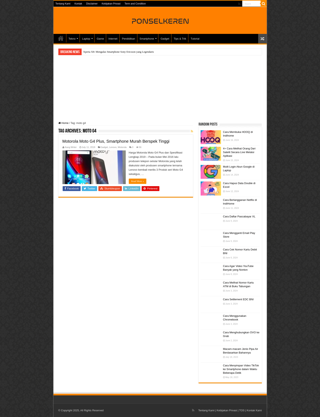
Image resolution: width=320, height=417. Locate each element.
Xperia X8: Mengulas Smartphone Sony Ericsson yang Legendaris (118, 51)
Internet (112, 38)
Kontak (78, 3)
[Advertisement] (160, 88)
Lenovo (113, 147)
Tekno (72, 38)
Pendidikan (128, 38)
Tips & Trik (180, 38)
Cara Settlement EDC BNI (238, 299)
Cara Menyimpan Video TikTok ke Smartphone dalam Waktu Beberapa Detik (241, 369)
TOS (242, 410)
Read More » (137, 181)
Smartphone (147, 38)
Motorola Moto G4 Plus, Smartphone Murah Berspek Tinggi (116, 141)
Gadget (165, 38)
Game (100, 38)
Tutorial (195, 38)
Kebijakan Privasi (111, 3)
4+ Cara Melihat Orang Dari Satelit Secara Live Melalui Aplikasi (239, 152)
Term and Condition (135, 3)
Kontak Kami (254, 410)
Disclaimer (92, 3)
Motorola (122, 147)
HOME (61, 38)
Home (63, 123)
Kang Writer (71, 147)
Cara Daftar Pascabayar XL (239, 216)
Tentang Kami (63, 3)
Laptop (86, 38)
